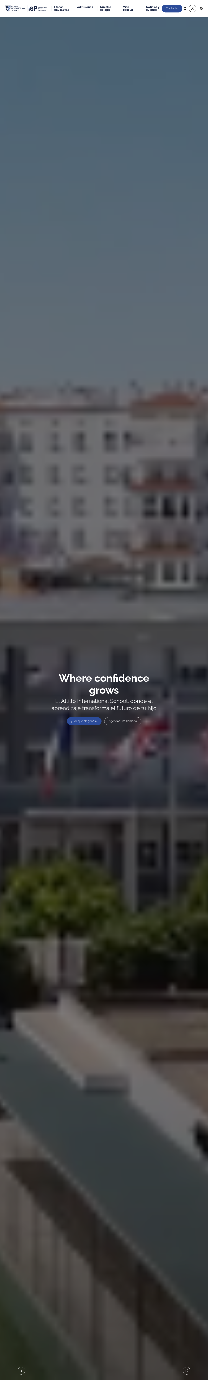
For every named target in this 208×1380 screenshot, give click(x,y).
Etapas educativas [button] (61, 8)
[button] (192, 8)
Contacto (172, 8)
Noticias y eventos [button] (152, 8)
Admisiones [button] (85, 7)
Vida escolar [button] (128, 8)
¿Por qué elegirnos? (84, 721)
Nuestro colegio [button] (105, 8)
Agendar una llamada (123, 721)
